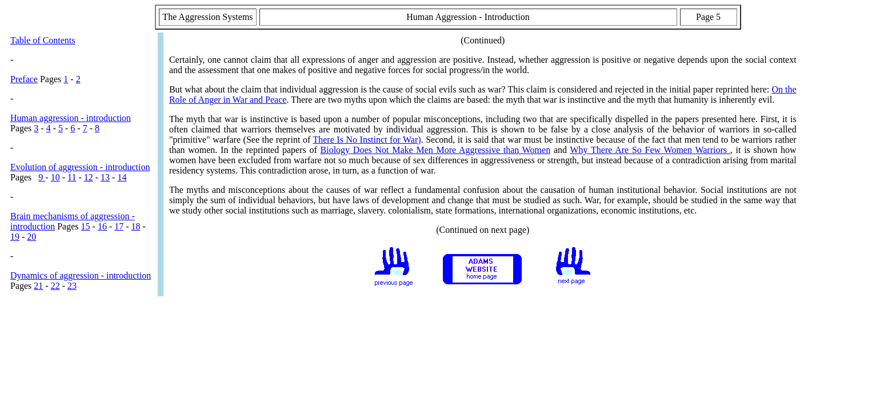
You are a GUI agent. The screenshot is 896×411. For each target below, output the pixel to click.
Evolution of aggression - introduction (80, 167)
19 (14, 236)
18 (136, 226)
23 (72, 286)
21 (38, 286)
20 (31, 236)
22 (55, 286)
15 (85, 226)
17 (118, 226)
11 (71, 177)
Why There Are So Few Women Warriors (650, 150)
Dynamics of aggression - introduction (80, 275)
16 (102, 226)
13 (105, 177)
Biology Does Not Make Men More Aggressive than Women (436, 150)
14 (121, 177)
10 (55, 177)
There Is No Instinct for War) (367, 139)
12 (88, 177)
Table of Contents (42, 40)
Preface (24, 79)
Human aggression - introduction (70, 118)
